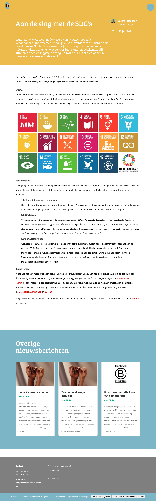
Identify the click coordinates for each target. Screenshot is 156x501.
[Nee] (152, 497)
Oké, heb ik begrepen (101, 497)
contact (135, 298)
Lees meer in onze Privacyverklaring (128, 497)
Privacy (53, 474)
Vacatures (54, 478)
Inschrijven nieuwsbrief (60, 465)
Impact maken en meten (33, 392)
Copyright (54, 469)
